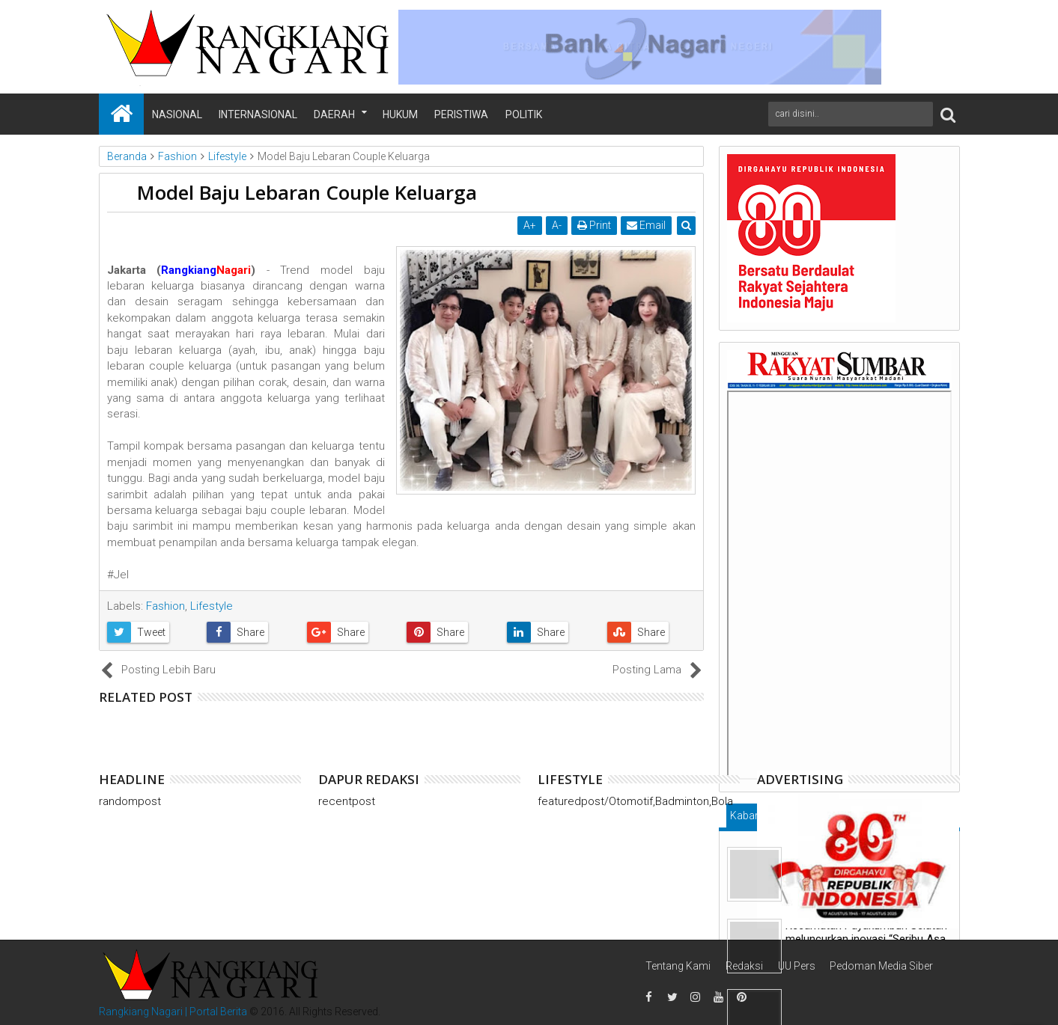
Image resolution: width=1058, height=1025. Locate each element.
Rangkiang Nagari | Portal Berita (173, 1012)
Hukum (400, 114)
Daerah (334, 114)
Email (646, 225)
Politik (523, 114)
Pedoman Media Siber (881, 966)
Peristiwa (461, 114)
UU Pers (796, 966)
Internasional (258, 114)
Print (594, 225)
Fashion (165, 606)
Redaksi (744, 966)
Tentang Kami (678, 966)
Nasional (177, 114)
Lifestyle (211, 606)
